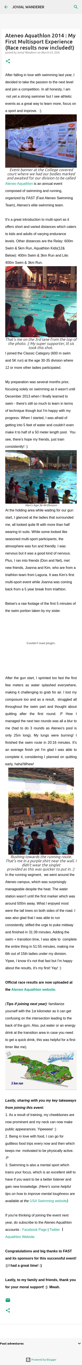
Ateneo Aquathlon (19, 183)
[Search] (76, 7)
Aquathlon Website (20, 1237)
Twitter (55, 1229)
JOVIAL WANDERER (28, 7)
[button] (7, 61)
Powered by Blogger (41, 1359)
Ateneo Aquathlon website (33, 989)
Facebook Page (34, 1229)
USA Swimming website (48, 1201)
